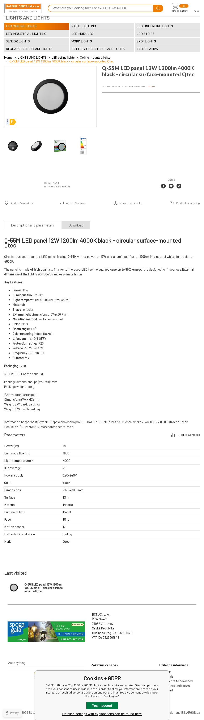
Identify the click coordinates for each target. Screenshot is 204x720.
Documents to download (176, 681)
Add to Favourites (22, 203)
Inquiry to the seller (131, 203)
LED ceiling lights (63, 57)
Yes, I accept (102, 705)
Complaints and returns (175, 685)
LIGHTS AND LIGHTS (32, 57)
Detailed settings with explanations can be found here (102, 714)
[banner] (23, 8)
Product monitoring (188, 203)
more (151, 86)
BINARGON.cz (190, 712)
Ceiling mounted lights (95, 57)
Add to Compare (76, 203)
